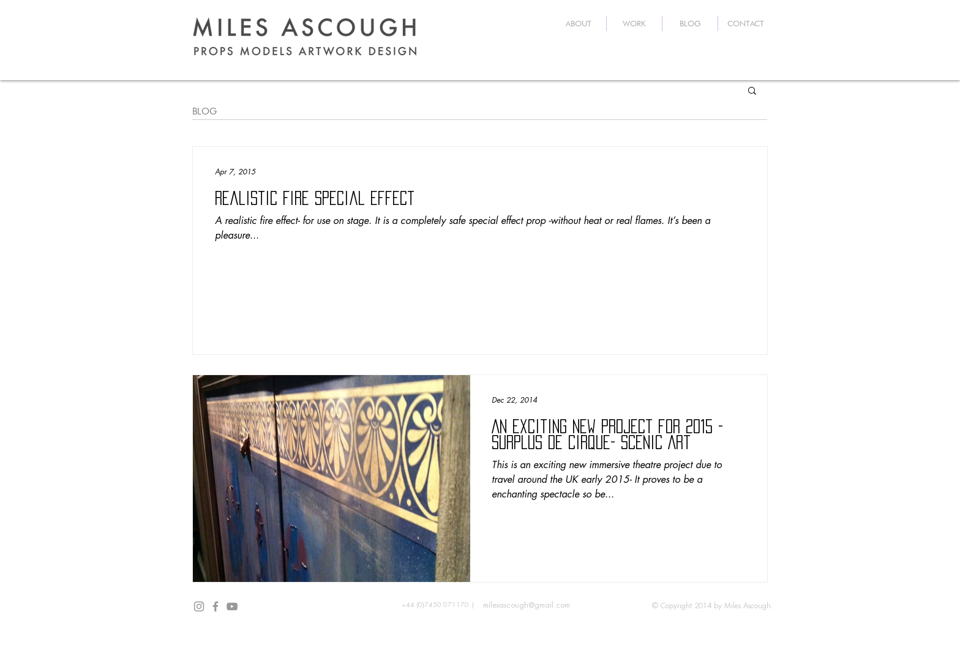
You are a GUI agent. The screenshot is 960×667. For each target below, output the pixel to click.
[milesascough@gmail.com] (526, 605)
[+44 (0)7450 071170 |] (438, 605)
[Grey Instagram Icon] (199, 606)
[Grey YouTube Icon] (232, 606)
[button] (752, 91)
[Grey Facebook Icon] (215, 606)
